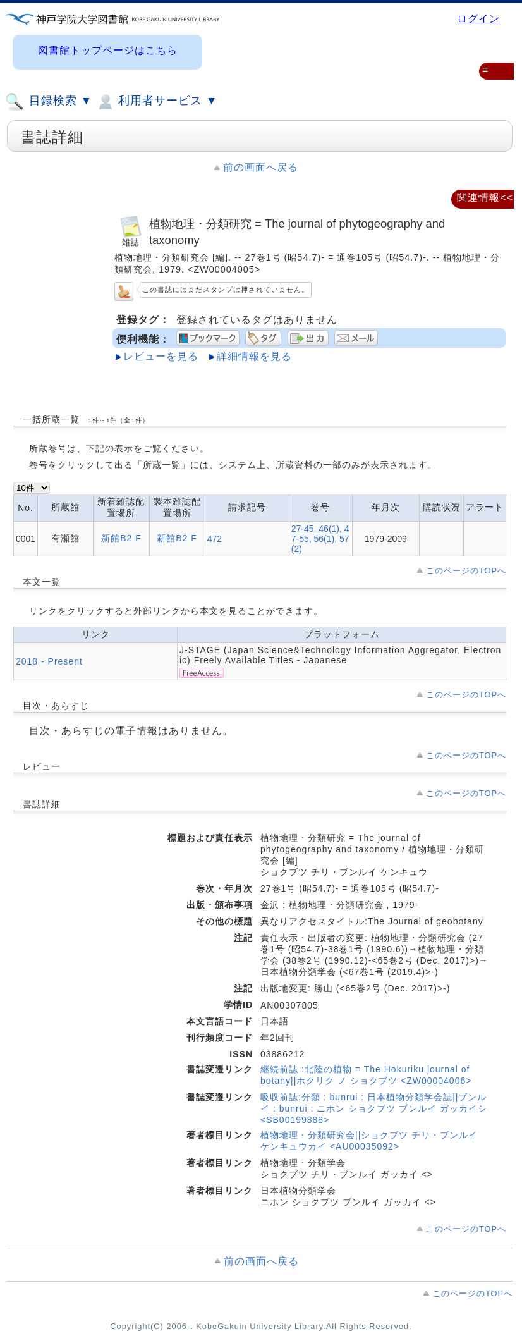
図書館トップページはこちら (108, 50)
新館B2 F (121, 538)
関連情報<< (485, 197)
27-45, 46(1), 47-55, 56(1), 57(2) (320, 539)
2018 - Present (49, 661)
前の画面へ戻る (260, 167)
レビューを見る (160, 356)
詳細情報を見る (254, 356)
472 (214, 539)
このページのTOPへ (466, 570)
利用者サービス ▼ (156, 101)
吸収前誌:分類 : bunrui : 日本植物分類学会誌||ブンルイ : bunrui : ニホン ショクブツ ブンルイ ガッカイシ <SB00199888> (373, 1108)
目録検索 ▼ (48, 101)
